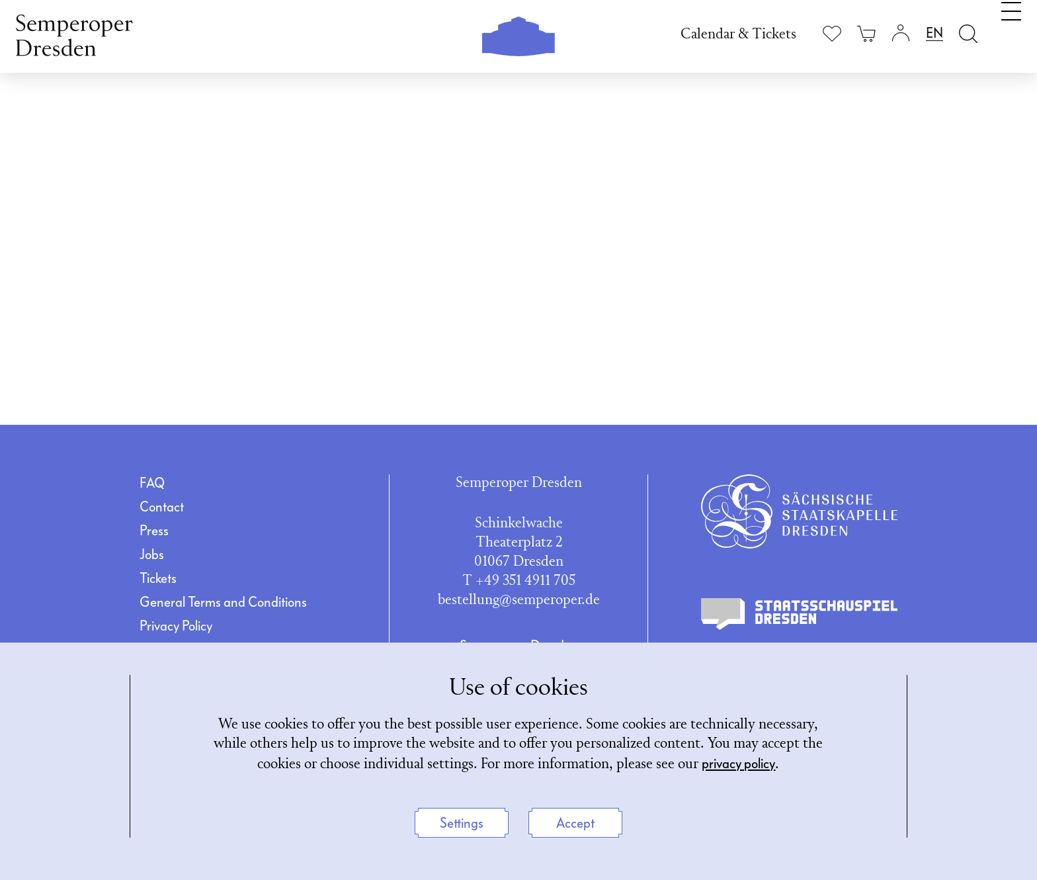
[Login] (901, 33)
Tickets (158, 578)
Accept (575, 823)
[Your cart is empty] (866, 33)
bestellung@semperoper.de (519, 600)
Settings (461, 823)
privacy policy (738, 763)
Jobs (152, 554)
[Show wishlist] (832, 33)
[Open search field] (968, 33)
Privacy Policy (176, 626)
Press (154, 530)
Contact (162, 507)
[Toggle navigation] (1011, 32)
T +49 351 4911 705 (518, 581)
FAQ (152, 483)
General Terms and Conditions (223, 602)
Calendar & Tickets (738, 35)
